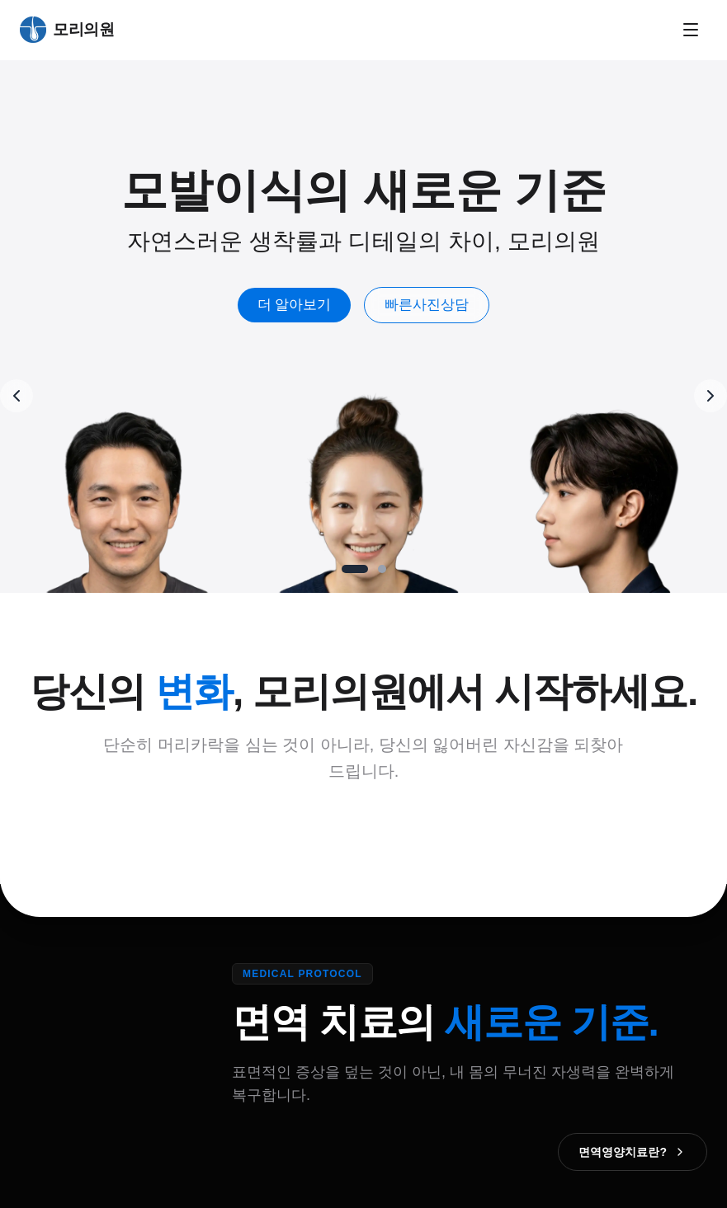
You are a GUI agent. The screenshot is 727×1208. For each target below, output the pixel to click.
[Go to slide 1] (355, 569)
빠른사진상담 (427, 305)
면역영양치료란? (632, 1152)
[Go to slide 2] (382, 569)
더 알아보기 (294, 305)
